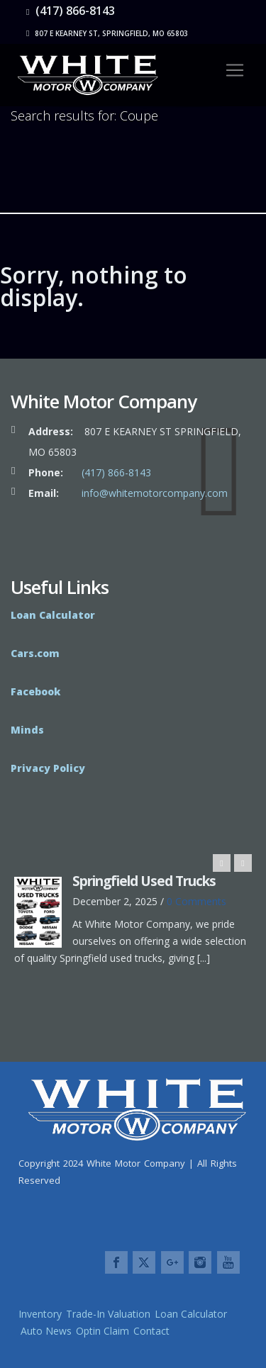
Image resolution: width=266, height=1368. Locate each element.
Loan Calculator (191, 1314)
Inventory (40, 1314)
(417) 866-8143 (70, 10)
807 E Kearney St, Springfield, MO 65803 (107, 33)
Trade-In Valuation (108, 1314)
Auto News (46, 1331)
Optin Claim (102, 1331)
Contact (151, 1331)
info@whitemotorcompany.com (155, 493)
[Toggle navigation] (235, 70)
